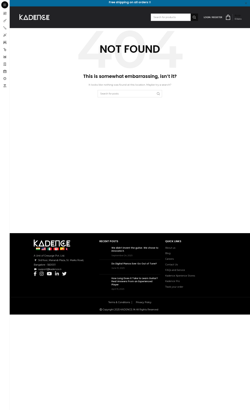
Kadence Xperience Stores (180, 275)
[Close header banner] (246, 3)
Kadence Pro (172, 281)
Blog (167, 253)
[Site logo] (34, 17)
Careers (169, 258)
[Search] (174, 17)
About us (170, 247)
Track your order (174, 286)
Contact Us (171, 264)
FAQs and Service (175, 270)
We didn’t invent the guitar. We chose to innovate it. (143, 251)
